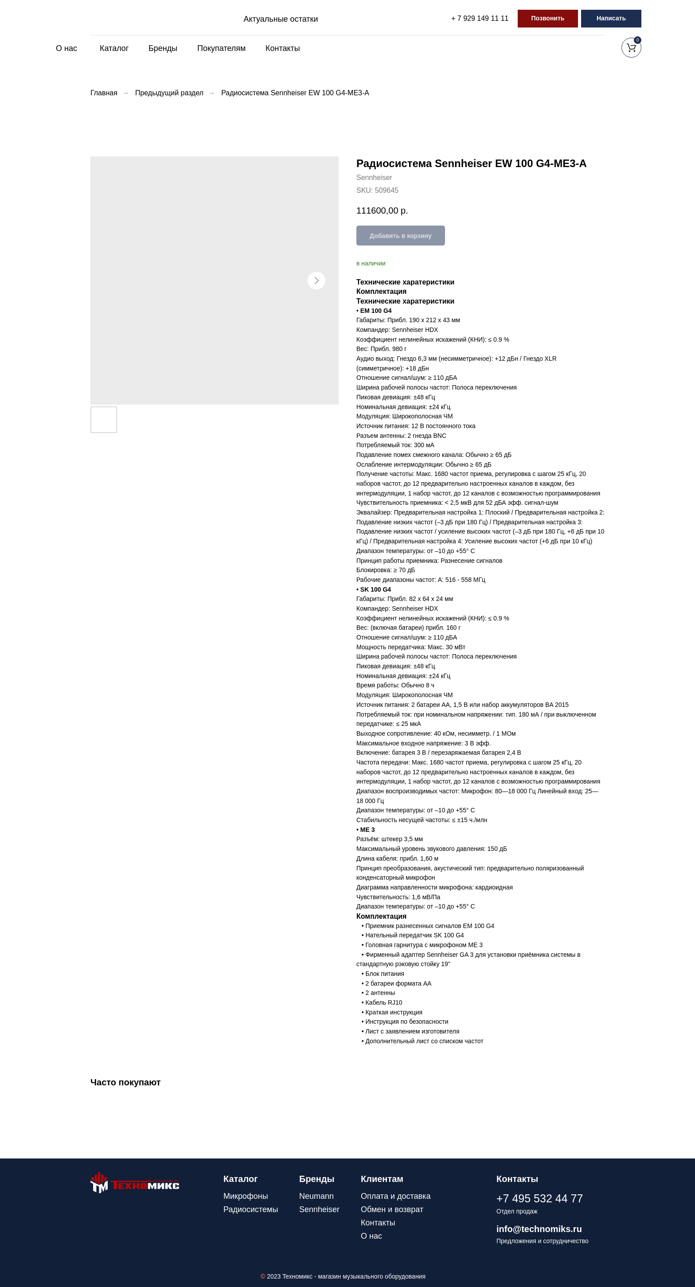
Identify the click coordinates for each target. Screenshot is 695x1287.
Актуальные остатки (281, 19)
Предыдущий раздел (169, 93)
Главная (103, 93)
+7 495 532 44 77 (539, 1198)
